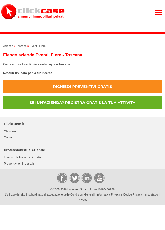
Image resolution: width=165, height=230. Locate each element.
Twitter (74, 177)
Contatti (9, 137)
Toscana (21, 45)
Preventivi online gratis (19, 163)
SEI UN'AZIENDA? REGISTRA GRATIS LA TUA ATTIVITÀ (82, 102)
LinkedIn (86, 177)
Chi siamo (10, 131)
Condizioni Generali (82, 194)
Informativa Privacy (108, 194)
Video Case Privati (99, 177)
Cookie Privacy (132, 194)
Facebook (61, 177)
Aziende (8, 45)
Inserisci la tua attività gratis (22, 157)
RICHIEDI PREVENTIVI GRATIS (82, 86)
